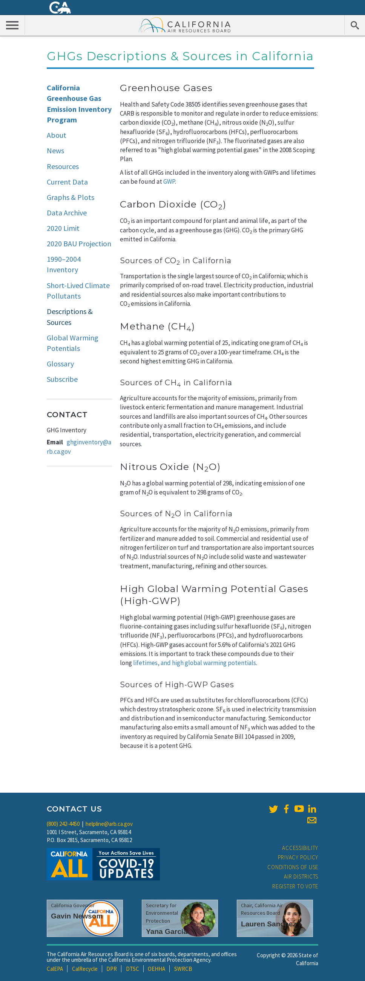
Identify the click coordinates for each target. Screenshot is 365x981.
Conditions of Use (292, 867)
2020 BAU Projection (79, 243)
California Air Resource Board (185, 24)
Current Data (67, 181)
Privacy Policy (298, 857)
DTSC (132, 968)
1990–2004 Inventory (64, 264)
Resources (63, 166)
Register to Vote (295, 886)
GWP (169, 181)
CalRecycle (85, 968)
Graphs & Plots (70, 197)
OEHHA (156, 968)
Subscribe (62, 379)
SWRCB (183, 968)
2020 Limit (63, 228)
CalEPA (55, 968)
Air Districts (301, 876)
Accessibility (300, 847)
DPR (111, 968)
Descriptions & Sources (70, 317)
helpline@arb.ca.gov (109, 823)
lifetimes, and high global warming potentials (194, 663)
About (56, 135)
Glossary (60, 363)
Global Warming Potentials (72, 343)
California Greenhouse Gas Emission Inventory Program (79, 104)
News (55, 150)
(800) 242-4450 (63, 823)
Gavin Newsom (77, 916)
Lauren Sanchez (268, 924)
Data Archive (67, 212)
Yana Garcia (166, 931)
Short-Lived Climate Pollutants (78, 291)
